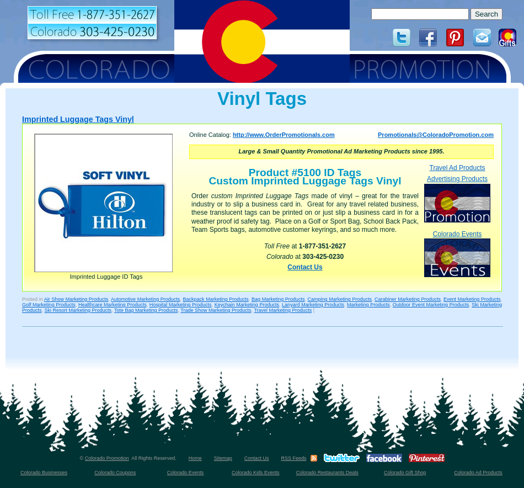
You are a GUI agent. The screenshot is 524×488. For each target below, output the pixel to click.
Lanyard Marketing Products (313, 304)
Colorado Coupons (115, 472)
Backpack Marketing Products (216, 299)
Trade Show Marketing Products (215, 310)
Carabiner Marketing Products (408, 299)
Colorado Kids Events (256, 472)
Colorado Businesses (43, 472)
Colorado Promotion (107, 458)
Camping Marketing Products (340, 299)
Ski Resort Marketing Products (78, 310)
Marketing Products (368, 304)
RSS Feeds (293, 458)
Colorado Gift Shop (405, 472)
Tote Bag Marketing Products (146, 310)
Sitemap (223, 458)
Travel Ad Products (457, 168)
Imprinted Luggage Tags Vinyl (78, 119)
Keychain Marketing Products (247, 304)
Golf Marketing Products (49, 304)
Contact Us (304, 267)
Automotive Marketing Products (145, 299)
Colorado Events (457, 253)
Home (195, 458)
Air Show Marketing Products (76, 299)
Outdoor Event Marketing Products (431, 304)
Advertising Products (457, 198)
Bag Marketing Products (278, 299)
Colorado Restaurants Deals (327, 472)
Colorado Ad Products (478, 472)
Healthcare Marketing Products (112, 304)
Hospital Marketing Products (180, 304)
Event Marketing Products (471, 299)
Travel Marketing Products (283, 310)
